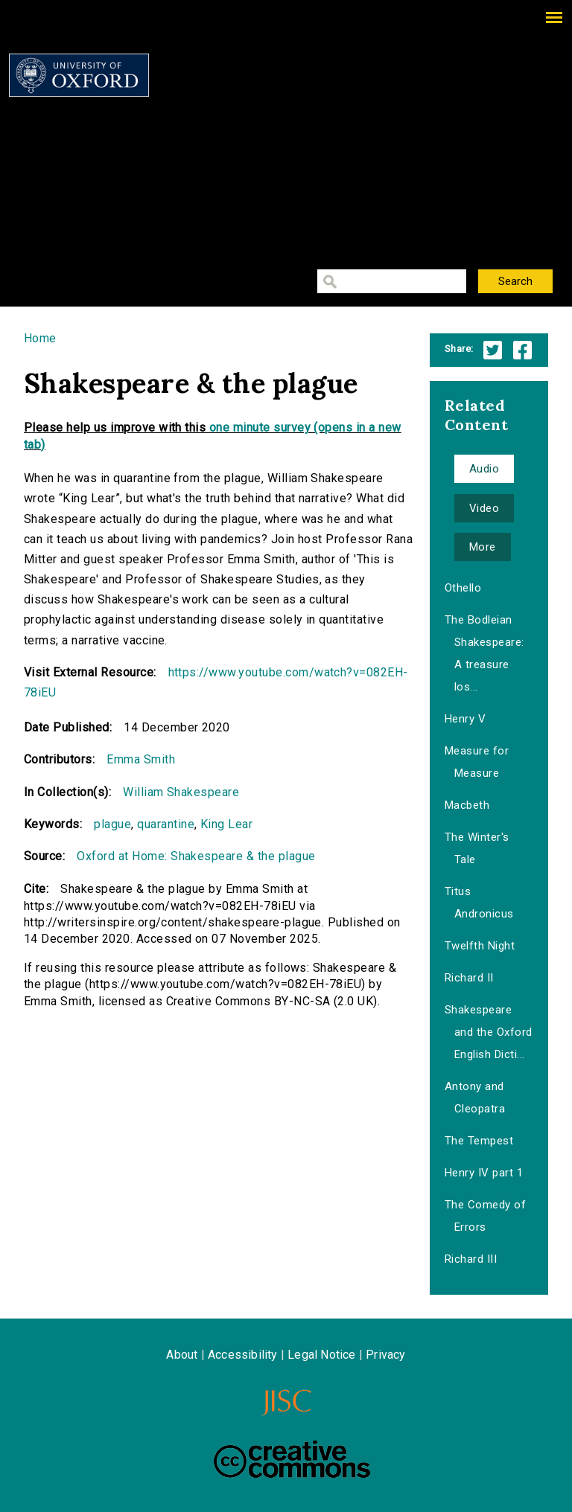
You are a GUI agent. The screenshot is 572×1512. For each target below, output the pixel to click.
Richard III (471, 1259)
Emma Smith (141, 759)
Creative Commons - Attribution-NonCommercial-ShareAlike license (292, 1459)
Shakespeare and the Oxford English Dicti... (489, 1032)
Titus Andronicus (479, 902)
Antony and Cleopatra (475, 1097)
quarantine (165, 824)
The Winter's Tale (477, 848)
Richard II (469, 977)
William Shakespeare (181, 792)
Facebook (522, 350)
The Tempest (479, 1140)
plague (112, 824)
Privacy (385, 1355)
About (181, 1355)
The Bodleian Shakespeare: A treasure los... (484, 653)
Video (484, 508)
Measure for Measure (477, 762)
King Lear (226, 824)
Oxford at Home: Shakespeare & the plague (196, 856)
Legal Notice (321, 1355)
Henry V (465, 718)
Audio (484, 468)
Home (40, 338)
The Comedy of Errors (485, 1216)
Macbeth (467, 805)
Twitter (492, 350)
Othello (463, 588)
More (482, 547)
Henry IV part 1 (484, 1172)
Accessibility (243, 1355)
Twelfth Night (480, 945)
